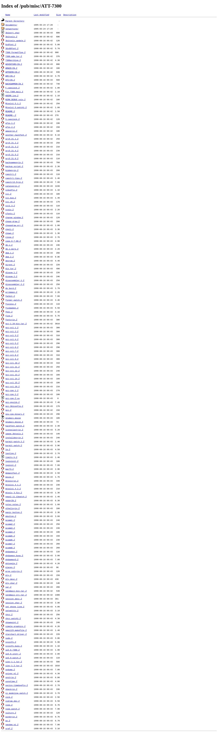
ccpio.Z (9, 209)
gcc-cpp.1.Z (11, 390)
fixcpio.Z (10, 304)
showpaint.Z (11, 622)
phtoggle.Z (11, 563)
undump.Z (10, 669)
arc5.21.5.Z (11, 154)
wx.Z (7, 720)
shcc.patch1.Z (13, 618)
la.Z (7, 449)
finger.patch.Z (13, 300)
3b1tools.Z (11, 36)
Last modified (41, 14)
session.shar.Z (13, 602)
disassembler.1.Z (14, 280)
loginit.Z (10, 465)
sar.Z (8, 587)
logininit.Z (11, 461)
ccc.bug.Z (10, 197)
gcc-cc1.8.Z (11, 355)
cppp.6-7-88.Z (13, 241)
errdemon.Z (11, 292)
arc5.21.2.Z (11, 142)
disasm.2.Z (11, 276)
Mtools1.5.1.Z (13, 103)
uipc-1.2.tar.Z (13, 665)
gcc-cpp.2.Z (11, 394)
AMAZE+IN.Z (11, 68)
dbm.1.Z (9, 252)
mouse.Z (9, 477)
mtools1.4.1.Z (13, 484)
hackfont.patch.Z (14, 425)
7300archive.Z (13, 60)
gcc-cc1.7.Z (11, 351)
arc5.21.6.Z (11, 158)
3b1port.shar (12, 32)
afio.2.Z (10, 127)
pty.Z (8, 575)
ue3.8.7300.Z (12, 649)
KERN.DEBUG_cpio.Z (15, 99)
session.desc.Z (13, 598)
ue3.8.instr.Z (13, 653)
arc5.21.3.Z (11, 146)
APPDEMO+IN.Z (12, 72)
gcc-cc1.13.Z (12, 374)
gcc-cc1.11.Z (12, 366)
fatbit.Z (10, 296)
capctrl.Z (10, 174)
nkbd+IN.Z (10, 500)
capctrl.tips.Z (13, 178)
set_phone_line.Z (14, 606)
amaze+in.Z (11, 131)
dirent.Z (10, 264)
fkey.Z (9, 311)
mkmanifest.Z (12, 473)
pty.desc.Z (11, 579)
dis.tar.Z (10, 268)
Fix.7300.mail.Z (14, 91)
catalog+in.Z (12, 186)
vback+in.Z (11, 689)
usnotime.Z (11, 681)
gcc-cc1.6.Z (11, 347)
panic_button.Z (13, 512)
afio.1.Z (10, 123)
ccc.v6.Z (10, 201)
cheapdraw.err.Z (14, 225)
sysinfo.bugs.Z (13, 646)
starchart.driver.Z (16, 634)
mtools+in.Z (11, 480)
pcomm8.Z (10, 547)
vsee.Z (9, 705)
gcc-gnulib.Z (12, 402)
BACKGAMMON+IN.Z (14, 83)
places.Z (10, 567)
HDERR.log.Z (11, 95)
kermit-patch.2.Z (14, 441)
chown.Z (9, 233)
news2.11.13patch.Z (16, 496)
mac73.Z (9, 469)
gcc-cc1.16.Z (12, 386)
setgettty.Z (11, 610)
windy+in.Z (11, 716)
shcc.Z (9, 614)
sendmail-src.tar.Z (16, 594)
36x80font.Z (11, 48)
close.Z (9, 237)
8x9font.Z (10, 44)
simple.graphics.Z (15, 626)
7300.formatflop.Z (15, 52)
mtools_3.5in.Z (13, 492)
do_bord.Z (10, 288)
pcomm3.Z (10, 528)
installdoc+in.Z (14, 437)
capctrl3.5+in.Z (14, 182)
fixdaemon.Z (11, 307)
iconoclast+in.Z (14, 429)
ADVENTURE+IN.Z (13, 64)
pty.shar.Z (11, 583)
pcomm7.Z (10, 543)
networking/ (11, 28)
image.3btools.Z (14, 433)
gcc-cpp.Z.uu (12, 398)
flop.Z (9, 315)
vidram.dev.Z (12, 701)
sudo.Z (9, 638)
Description (69, 14)
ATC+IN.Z (10, 79)
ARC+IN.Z (10, 76)
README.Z (10, 111)
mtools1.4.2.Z (13, 488)
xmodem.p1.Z (11, 724)
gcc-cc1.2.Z (11, 331)
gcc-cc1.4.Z (11, 339)
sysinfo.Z (10, 642)
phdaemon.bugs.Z (14, 555)
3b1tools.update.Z (15, 40)
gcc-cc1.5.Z (11, 343)
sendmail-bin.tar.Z (16, 591)
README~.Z (10, 115)
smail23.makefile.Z (16, 630)
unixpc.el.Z (11, 673)
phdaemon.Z (11, 551)
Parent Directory (14, 21)
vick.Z (9, 697)
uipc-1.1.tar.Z (13, 661)
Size (58, 14)
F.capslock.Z (12, 87)
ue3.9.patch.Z (13, 657)
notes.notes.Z (13, 504)
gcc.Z (8, 410)
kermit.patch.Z (13, 445)
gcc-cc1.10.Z (12, 363)
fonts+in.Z (11, 319)
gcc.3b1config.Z (14, 406)
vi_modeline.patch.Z (16, 693)
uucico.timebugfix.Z (16, 685)
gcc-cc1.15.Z (12, 382)
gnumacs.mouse (13, 418)
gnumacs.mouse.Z (14, 421)
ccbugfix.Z (11, 190)
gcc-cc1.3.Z (11, 335)
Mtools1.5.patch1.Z (16, 107)
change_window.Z (14, 217)
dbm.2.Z (9, 256)
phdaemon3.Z (11, 559)
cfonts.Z (10, 213)
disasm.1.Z (11, 272)
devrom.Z (10, 260)
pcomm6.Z (10, 539)
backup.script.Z (14, 166)
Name (7, 14)
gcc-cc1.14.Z (12, 378)
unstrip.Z (10, 677)
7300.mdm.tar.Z (13, 56)
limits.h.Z (11, 457)
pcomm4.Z (10, 532)
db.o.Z (9, 245)
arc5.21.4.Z (11, 150)
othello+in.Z (12, 508)
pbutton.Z (10, 516)
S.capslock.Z (12, 119)
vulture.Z (10, 712)
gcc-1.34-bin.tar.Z (16, 323)
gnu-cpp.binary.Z (14, 414)
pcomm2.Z (10, 524)
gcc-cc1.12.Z (12, 370)
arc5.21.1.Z (11, 138)
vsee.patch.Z (12, 708)
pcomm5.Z (10, 535)
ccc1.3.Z (10, 205)
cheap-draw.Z (12, 221)
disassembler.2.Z (14, 284)
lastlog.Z (10, 453)
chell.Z (9, 229)
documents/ (11, 24)
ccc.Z (8, 193)
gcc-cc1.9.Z (11, 359)
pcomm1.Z (10, 520)
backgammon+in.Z (14, 162)
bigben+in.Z (11, 170)
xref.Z (9, 728)
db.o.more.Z (11, 249)
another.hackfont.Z (16, 135)
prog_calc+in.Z (13, 571)
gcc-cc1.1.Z (11, 327)
